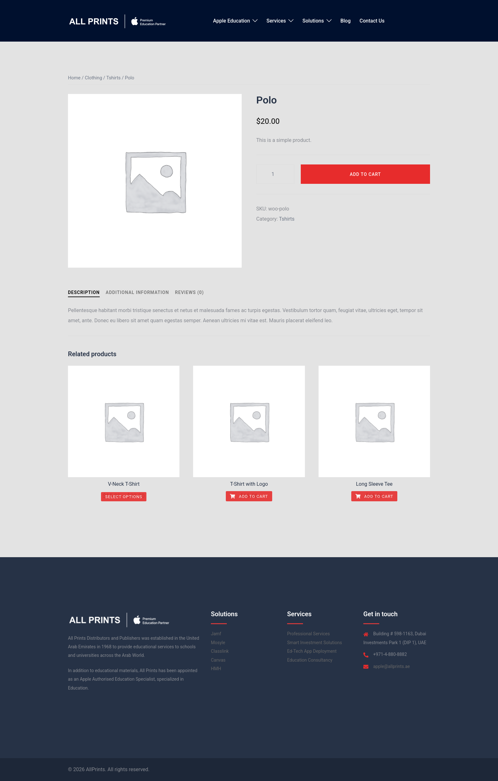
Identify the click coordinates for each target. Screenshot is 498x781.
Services (276, 21)
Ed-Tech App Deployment (312, 651)
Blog (345, 21)
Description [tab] (84, 292)
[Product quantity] (275, 174)
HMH (216, 668)
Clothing (93, 78)
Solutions (313, 21)
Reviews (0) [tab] (189, 292)
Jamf (216, 633)
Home (74, 78)
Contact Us (372, 21)
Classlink (220, 651)
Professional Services (308, 633)
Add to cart (365, 174)
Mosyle (218, 642)
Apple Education (231, 21)
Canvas (218, 660)
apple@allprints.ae (391, 666)
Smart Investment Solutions (314, 642)
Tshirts (113, 78)
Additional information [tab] (137, 292)
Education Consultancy (310, 660)
